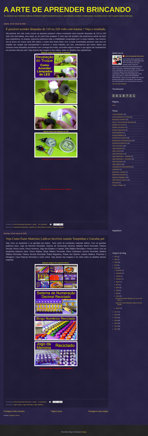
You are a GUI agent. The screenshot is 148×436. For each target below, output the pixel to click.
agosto (118, 282)
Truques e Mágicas (58, 227)
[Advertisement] (128, 36)
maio (117, 290)
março (118, 296)
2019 (116, 265)
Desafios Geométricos (118, 127)
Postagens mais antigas (98, 411)
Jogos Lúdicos (18, 404)
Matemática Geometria (119, 174)
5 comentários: (42, 402)
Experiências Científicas (119, 138)
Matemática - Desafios (119, 172)
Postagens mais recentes (14, 411)
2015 (116, 317)
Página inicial (56, 411)
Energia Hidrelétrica (118, 135)
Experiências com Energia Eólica (122, 140)
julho (117, 284)
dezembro (119, 270)
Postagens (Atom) (14, 415)
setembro (119, 279)
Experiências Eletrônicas (21, 227)
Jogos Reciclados (28, 404)
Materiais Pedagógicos (119, 177)
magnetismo (32, 227)
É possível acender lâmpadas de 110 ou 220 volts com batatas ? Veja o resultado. (56, 29)
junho (118, 287)
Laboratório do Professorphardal (121, 167)
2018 (116, 268)
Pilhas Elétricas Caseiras (44, 227)
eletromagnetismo (117, 132)
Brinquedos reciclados (118, 119)
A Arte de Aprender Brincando (134, 56)
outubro (118, 276)
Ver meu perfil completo (119, 84)
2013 (116, 323)
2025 (116, 256)
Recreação (115, 182)
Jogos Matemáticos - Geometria (121, 159)
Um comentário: (43, 224)
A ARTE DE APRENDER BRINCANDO (67, 9)
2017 (116, 312)
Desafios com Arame (118, 125)
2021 (116, 259)
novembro (119, 273)
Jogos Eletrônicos (117, 148)
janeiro (118, 308)
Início (114, 105)
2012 (116, 326)
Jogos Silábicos (38, 404)
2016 (116, 314)
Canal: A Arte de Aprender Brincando (123, 122)
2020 (116, 262)
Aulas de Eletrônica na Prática (121, 117)
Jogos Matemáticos (118, 153)
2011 (116, 329)
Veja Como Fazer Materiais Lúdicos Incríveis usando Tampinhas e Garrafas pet (55, 238)
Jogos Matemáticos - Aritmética (121, 156)
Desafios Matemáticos (118, 130)
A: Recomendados (117, 114)
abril (117, 293)
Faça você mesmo (117, 146)
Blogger (84, 432)
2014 (116, 320)
